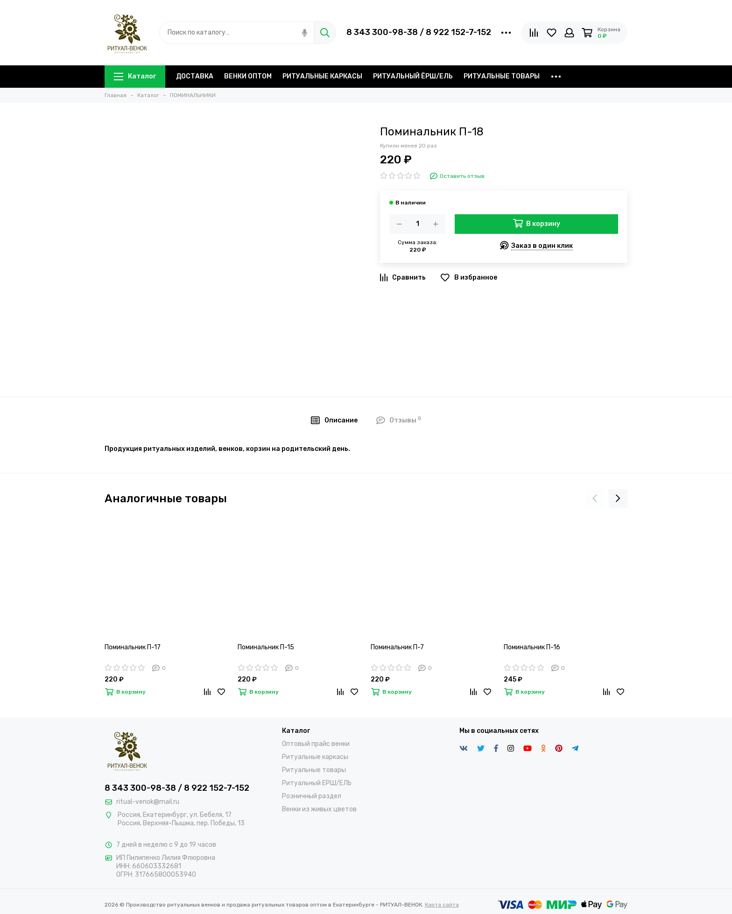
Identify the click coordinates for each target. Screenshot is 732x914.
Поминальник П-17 (133, 647)
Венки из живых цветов (319, 809)
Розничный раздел (311, 796)
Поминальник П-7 (397, 647)
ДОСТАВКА (194, 76)
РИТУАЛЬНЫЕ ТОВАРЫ (502, 76)
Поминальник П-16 (532, 647)
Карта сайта (442, 904)
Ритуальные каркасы (315, 757)
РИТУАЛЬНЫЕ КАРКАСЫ (322, 76)
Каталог (135, 76)
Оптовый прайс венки (316, 744)
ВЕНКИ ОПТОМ (248, 76)
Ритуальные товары (314, 770)
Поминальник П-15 (266, 647)
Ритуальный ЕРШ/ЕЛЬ (317, 783)
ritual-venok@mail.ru (147, 802)
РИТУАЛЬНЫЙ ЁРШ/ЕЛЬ (413, 76)
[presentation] (594, 498)
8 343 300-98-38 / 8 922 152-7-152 (418, 32)
